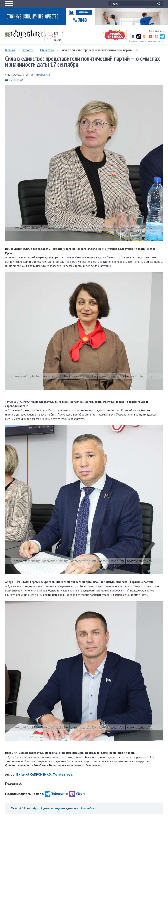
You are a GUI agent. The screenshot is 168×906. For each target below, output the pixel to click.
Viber (76, 793)
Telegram (55, 793)
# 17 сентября (29, 808)
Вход (151, 30)
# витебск (87, 808)
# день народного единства (60, 808)
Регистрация (160, 30)
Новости (27, 50)
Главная (10, 50)
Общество (47, 50)
